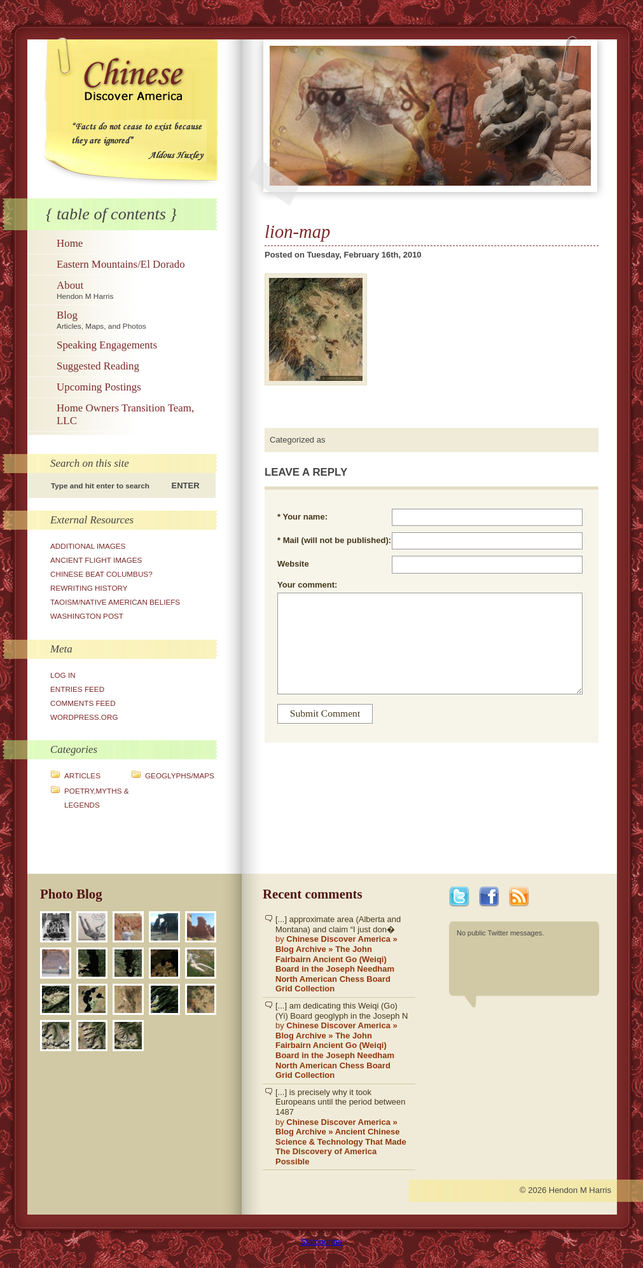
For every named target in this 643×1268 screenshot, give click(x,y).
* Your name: (302, 516)
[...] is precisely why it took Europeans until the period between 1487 (342, 1127)
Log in (63, 675)
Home (70, 243)
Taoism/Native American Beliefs (115, 602)
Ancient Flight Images (96, 560)
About (135, 290)
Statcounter (321, 1241)
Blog (135, 320)
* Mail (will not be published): (334, 540)
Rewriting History (89, 588)
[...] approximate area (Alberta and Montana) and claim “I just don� (342, 954)
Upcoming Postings (99, 387)
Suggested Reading (98, 366)
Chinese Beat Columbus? (101, 574)
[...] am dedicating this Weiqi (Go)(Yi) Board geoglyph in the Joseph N (342, 1040)
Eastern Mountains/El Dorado (121, 264)
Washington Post (86, 616)
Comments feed (83, 703)
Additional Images (87, 546)
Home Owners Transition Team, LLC (125, 414)
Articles (82, 775)
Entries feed (77, 689)
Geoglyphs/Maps (179, 775)
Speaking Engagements (107, 345)
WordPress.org (84, 717)
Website (293, 564)
